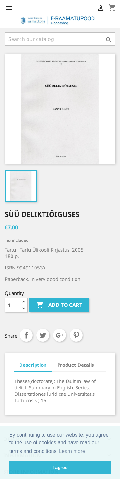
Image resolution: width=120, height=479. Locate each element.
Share (26, 335)
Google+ (59, 335)
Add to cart (59, 305)
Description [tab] (33, 365)
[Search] (60, 39)
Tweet (42, 335)
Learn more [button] (72, 451)
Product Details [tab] (75, 365)
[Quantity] (12, 305)
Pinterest (76, 335)
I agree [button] (59, 467)
